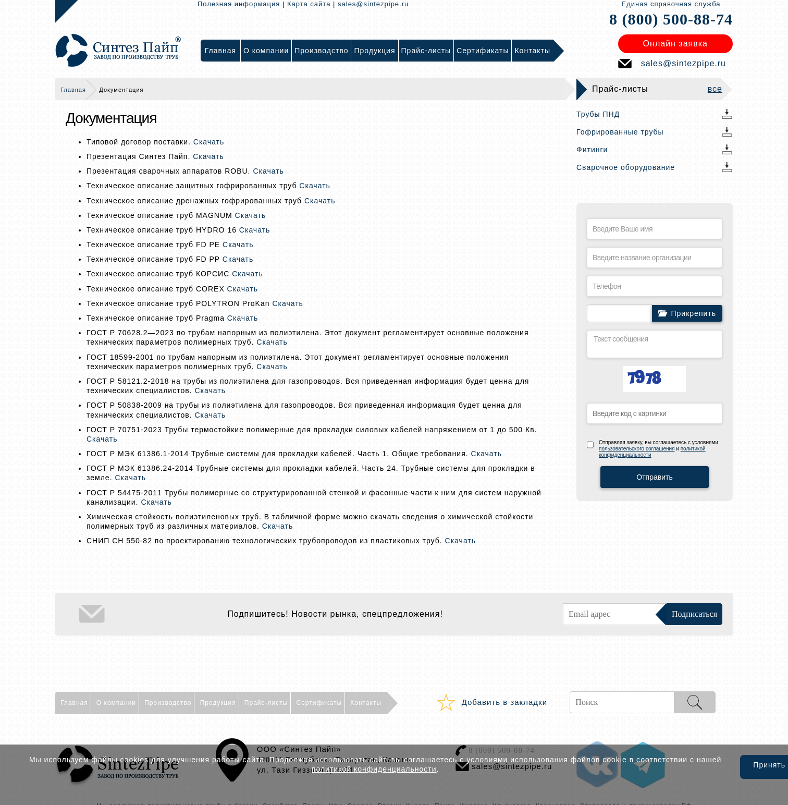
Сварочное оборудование (625, 167)
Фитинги (592, 149)
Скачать (209, 142)
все (715, 88)
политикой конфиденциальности (374, 769)
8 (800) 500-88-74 (671, 19)
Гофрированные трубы (620, 132)
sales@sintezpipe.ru (373, 4)
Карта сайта (308, 4)
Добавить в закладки (504, 702)
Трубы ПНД (598, 114)
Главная (73, 90)
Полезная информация (239, 4)
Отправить (654, 477)
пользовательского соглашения (637, 449)
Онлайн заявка (675, 43)
